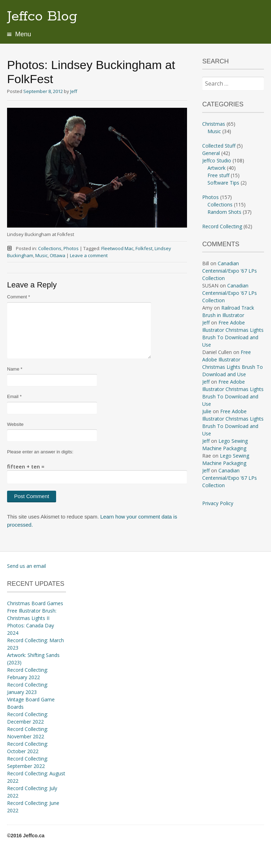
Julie (206, 411)
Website (15, 424)
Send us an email (26, 566)
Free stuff (218, 175)
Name (14, 369)
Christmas (213, 123)
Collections (49, 248)
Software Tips (223, 182)
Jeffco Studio (216, 160)
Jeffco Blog (42, 16)
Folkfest (144, 248)
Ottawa (57, 255)
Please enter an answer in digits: (40, 451)
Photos (71, 248)
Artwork (216, 168)
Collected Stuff (218, 145)
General (211, 153)
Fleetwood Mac (117, 248)
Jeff (73, 91)
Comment (18, 296)
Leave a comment (89, 255)
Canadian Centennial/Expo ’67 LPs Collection (229, 270)
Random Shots (224, 212)
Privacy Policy (217, 503)
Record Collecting (222, 226)
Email (14, 396)
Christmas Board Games (35, 603)
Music (41, 255)
